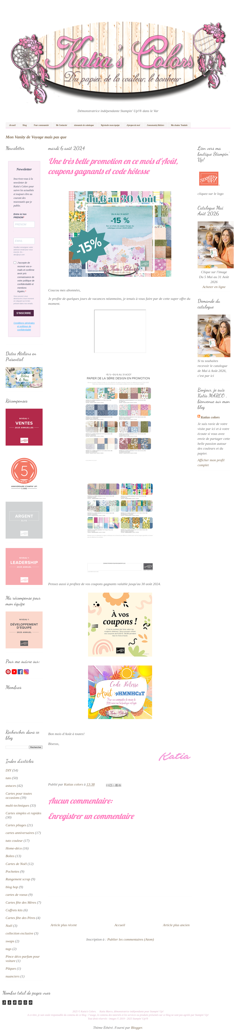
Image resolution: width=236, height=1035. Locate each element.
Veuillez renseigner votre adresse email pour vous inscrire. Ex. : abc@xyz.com (23, 251)
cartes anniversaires (20, 833)
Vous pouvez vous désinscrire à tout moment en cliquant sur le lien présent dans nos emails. (24, 299)
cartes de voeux (17, 895)
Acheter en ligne (213, 287)
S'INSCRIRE (23, 313)
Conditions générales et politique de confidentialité (24, 326)
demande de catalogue (84, 125)
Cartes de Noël (16, 864)
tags (9, 949)
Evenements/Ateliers (155, 125)
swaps (10, 941)
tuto (8, 778)
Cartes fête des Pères (20, 918)
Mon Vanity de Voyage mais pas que (36, 137)
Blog (24, 125)
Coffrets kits (14, 910)
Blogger (136, 1028)
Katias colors (210, 417)
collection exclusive (19, 933)
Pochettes (12, 871)
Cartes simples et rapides (23, 813)
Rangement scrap (18, 879)
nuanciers (13, 976)
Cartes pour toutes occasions (19, 795)
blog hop (12, 887)
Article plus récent (64, 925)
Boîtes (10, 856)
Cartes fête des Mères (21, 902)
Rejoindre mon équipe (110, 125)
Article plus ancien (176, 925)
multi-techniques (17, 805)
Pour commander (41, 125)
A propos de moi (133, 125)
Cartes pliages (16, 825)
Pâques (11, 968)
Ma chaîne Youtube (179, 125)
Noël (9, 926)
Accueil (12, 125)
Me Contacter (61, 125)
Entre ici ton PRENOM (20, 216)
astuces (11, 786)
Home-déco (14, 848)
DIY (8, 770)
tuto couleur (14, 841)
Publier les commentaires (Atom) (130, 939)
